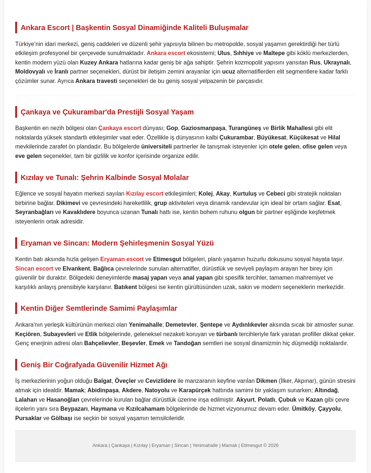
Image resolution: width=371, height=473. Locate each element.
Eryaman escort (122, 259)
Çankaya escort (120, 128)
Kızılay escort (144, 194)
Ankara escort (166, 53)
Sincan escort (34, 268)
